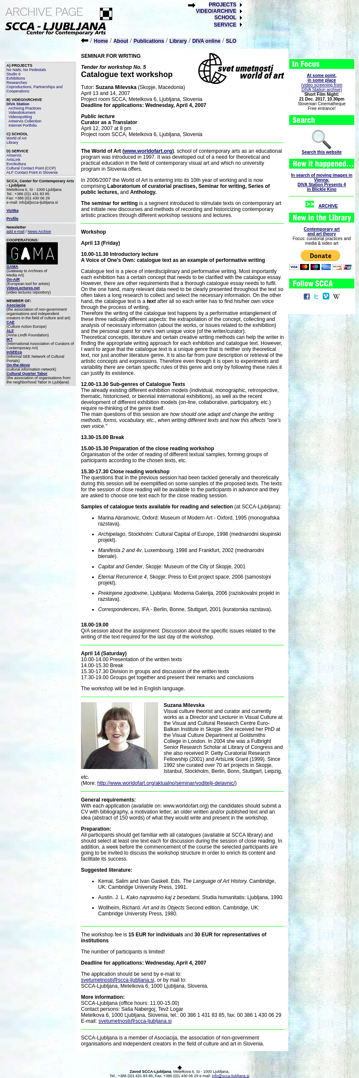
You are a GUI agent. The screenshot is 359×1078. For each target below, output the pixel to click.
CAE (10, 322)
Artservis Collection (25, 121)
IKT (9, 339)
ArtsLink (13, 159)
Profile (12, 219)
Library (178, 41)
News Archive (39, 231)
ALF (10, 331)
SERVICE (225, 25)
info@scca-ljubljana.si (230, 1076)
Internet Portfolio (23, 125)
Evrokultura (16, 164)
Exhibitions (15, 78)
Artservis (13, 155)
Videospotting (20, 117)
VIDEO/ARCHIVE (216, 11)
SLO (231, 41)
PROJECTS (222, 5)
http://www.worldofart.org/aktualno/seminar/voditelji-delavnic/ (166, 783)
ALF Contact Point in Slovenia (32, 172)
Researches (16, 82)
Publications (149, 41)
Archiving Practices (25, 108)
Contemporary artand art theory (322, 231)
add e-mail (15, 231)
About (121, 41)
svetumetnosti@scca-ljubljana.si (117, 980)
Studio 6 (13, 74)
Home (101, 41)
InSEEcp (14, 352)
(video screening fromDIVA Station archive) (321, 82)
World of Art (16, 138)
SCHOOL (225, 18)
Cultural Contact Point (25, 168)
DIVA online (206, 41)
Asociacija (16, 305)
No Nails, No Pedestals (26, 70)
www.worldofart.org (148, 151)
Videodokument (22, 112)
